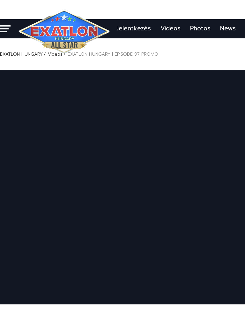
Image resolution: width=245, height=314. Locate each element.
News (228, 28)
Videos (170, 28)
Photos (200, 28)
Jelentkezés (133, 28)
